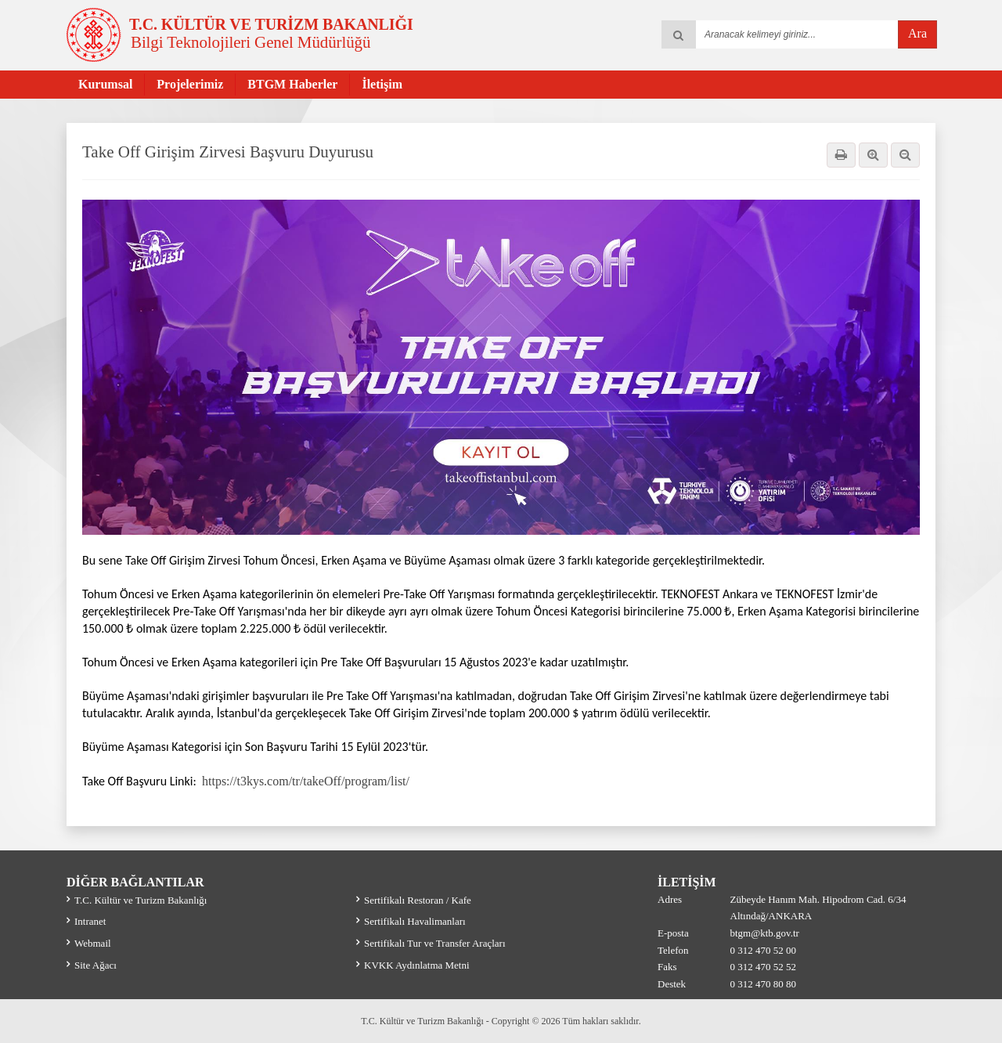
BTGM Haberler (292, 84)
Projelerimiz (190, 84)
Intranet (90, 921)
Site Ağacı (95, 965)
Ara (917, 33)
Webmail (92, 943)
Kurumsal (105, 84)
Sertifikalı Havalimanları (415, 921)
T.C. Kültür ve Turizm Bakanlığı (140, 900)
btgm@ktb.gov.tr (764, 933)
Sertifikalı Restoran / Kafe (417, 900)
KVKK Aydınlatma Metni (417, 965)
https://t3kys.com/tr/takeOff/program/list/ (302, 781)
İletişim (382, 84)
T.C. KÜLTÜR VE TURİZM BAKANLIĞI (271, 24)
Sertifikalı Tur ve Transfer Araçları (435, 943)
